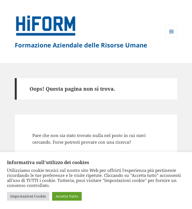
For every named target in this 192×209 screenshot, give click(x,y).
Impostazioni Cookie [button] (28, 196)
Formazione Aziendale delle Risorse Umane (81, 45)
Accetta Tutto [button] (66, 196)
